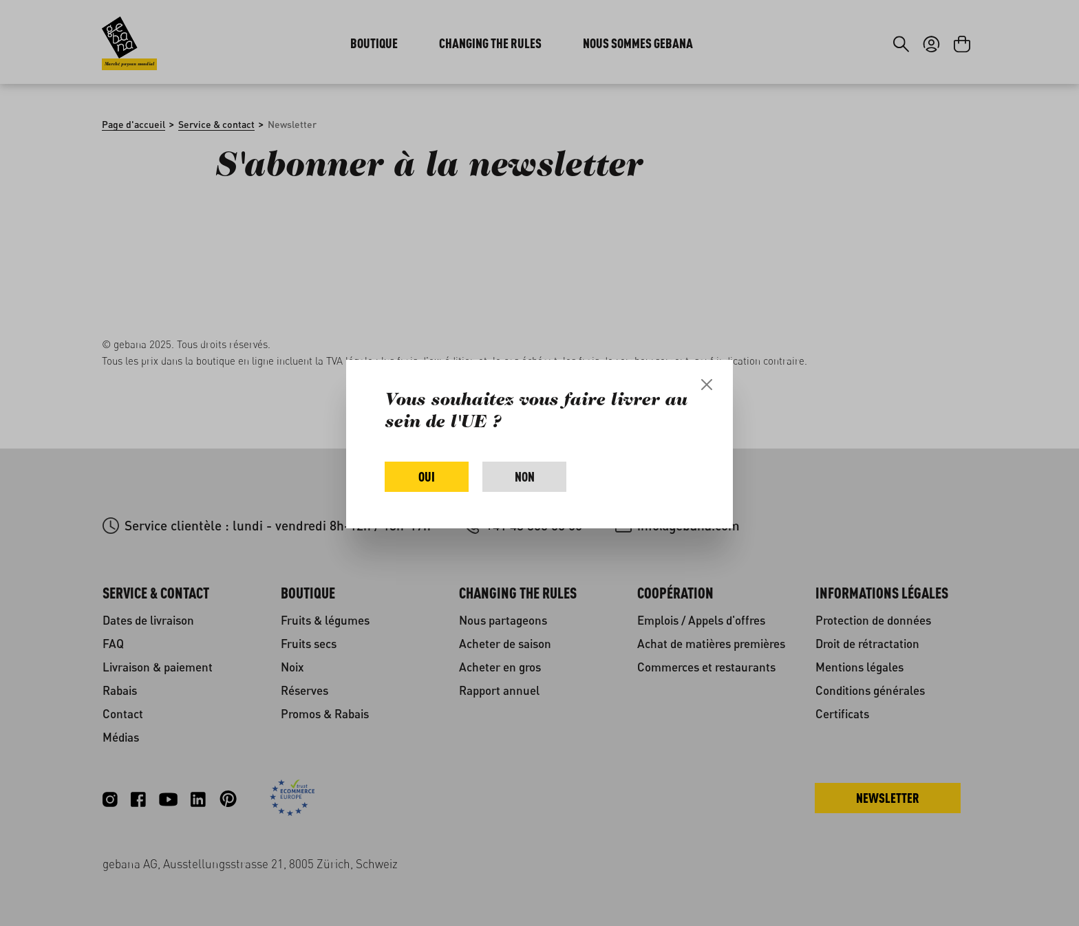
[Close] (707, 385)
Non (525, 476)
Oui (426, 476)
